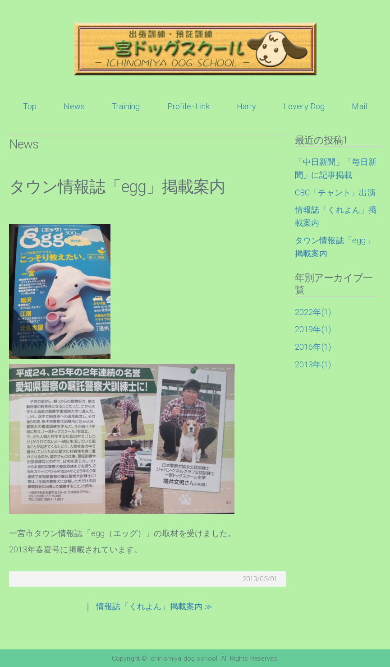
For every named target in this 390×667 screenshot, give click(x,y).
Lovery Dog (304, 106)
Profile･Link (188, 106)
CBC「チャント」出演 (335, 192)
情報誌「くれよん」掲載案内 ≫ (154, 606)
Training (126, 106)
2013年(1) (313, 364)
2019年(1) (313, 329)
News (74, 106)
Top (30, 106)
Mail (359, 106)
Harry (247, 106)
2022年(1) (313, 312)
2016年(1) (313, 347)
